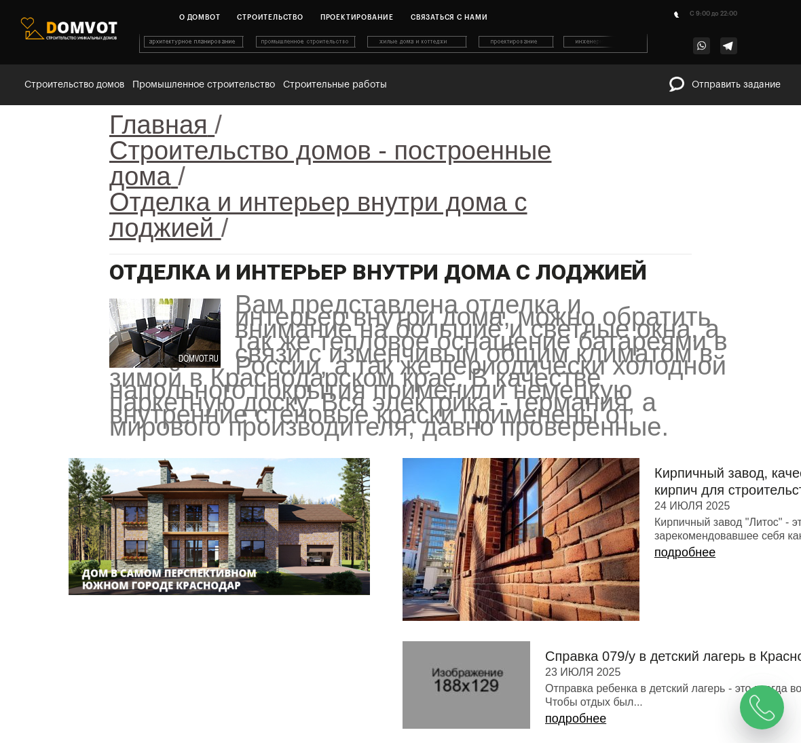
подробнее (684, 552)
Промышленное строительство (203, 85)
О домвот (199, 17)
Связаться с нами (449, 17)
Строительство (270, 17)
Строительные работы (335, 85)
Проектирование (357, 17)
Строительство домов (74, 85)
